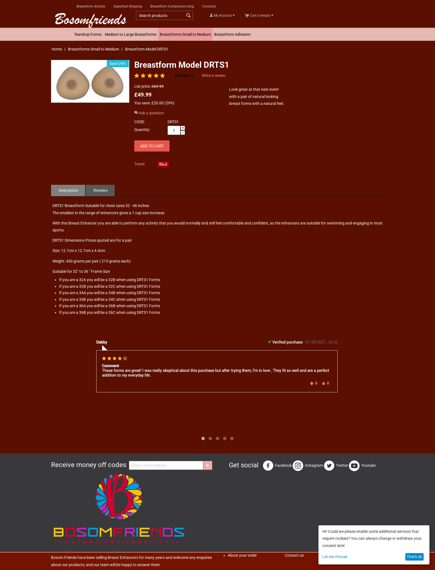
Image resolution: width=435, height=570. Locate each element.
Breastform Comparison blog (172, 6)
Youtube (362, 465)
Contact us (294, 555)
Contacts (209, 6)
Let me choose (334, 556)
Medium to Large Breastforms (130, 34)
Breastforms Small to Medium (185, 34)
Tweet (139, 164)
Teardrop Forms (88, 34)
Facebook (277, 465)
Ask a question (149, 113)
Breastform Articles (91, 6)
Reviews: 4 (184, 75)
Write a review (214, 75)
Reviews (100, 190)
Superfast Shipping (127, 6)
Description (68, 190)
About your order (242, 555)
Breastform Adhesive (232, 34)
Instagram (308, 465)
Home (57, 49)
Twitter (336, 465)
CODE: (139, 122)
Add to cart (152, 146)
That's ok (414, 556)
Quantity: (142, 129)
